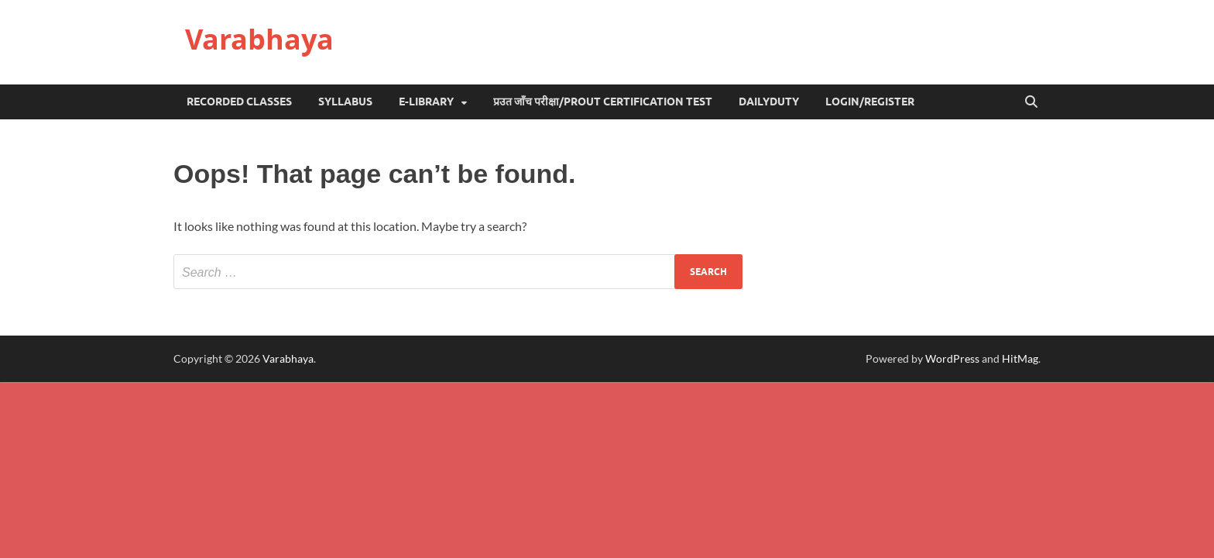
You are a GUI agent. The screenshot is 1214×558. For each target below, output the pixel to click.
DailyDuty (769, 101)
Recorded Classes (239, 101)
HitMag (1020, 358)
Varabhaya (259, 39)
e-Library (426, 101)
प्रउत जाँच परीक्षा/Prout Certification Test (602, 101)
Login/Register (869, 101)
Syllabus (345, 101)
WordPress (952, 358)
